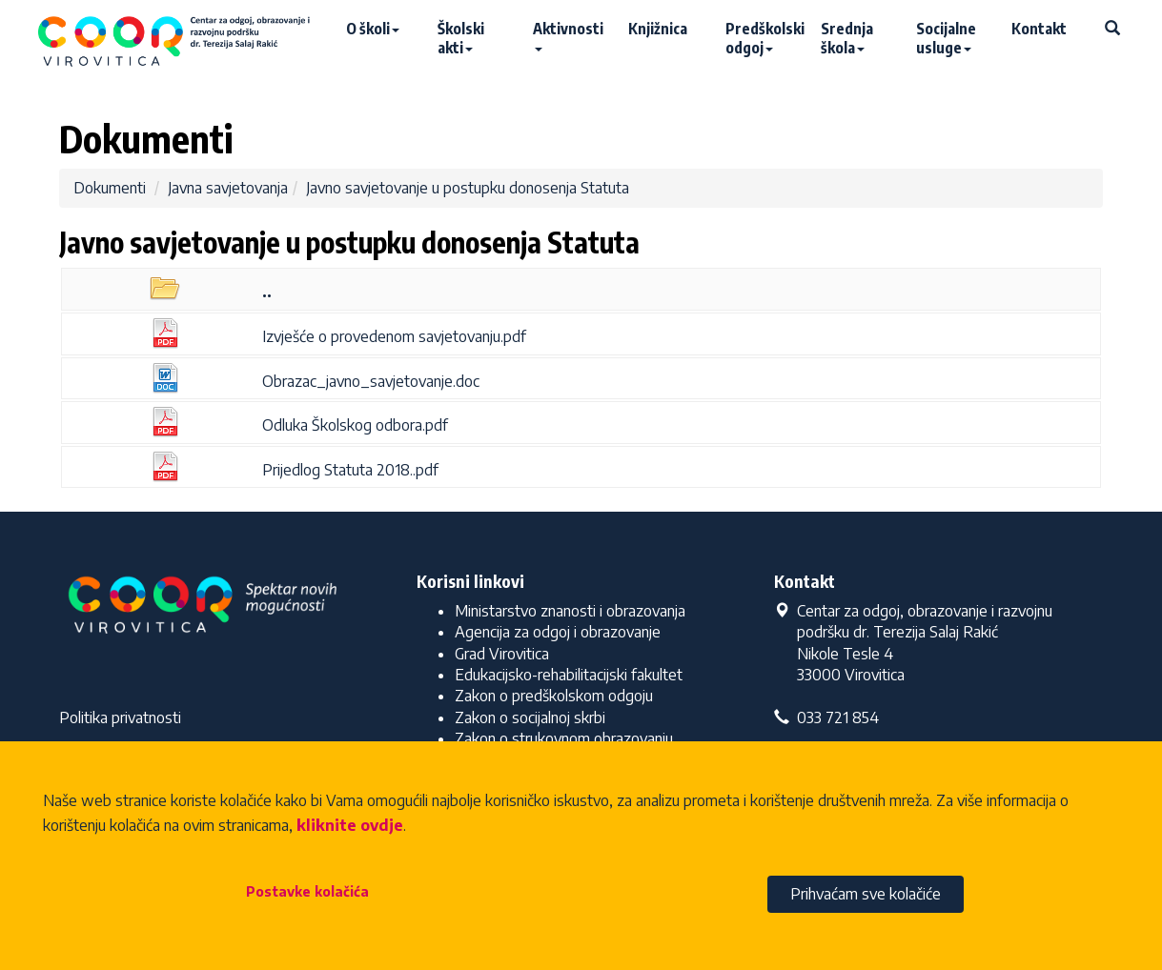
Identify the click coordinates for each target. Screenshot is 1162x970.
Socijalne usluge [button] (946, 38)
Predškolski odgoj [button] (763, 38)
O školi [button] (372, 28)
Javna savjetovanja (228, 187)
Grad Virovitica (502, 653)
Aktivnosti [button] (568, 35)
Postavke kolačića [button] (307, 891)
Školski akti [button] (461, 38)
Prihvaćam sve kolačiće (865, 893)
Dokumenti (109, 187)
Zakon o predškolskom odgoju (554, 695)
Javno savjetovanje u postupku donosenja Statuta (467, 187)
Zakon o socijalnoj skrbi (530, 717)
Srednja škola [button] (847, 38)
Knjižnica (657, 28)
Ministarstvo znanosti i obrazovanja (570, 610)
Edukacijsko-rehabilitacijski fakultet (569, 674)
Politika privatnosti (120, 717)
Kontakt (1039, 28)
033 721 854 (826, 717)
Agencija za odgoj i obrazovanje (558, 631)
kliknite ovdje (349, 825)
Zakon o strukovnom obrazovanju (564, 738)
